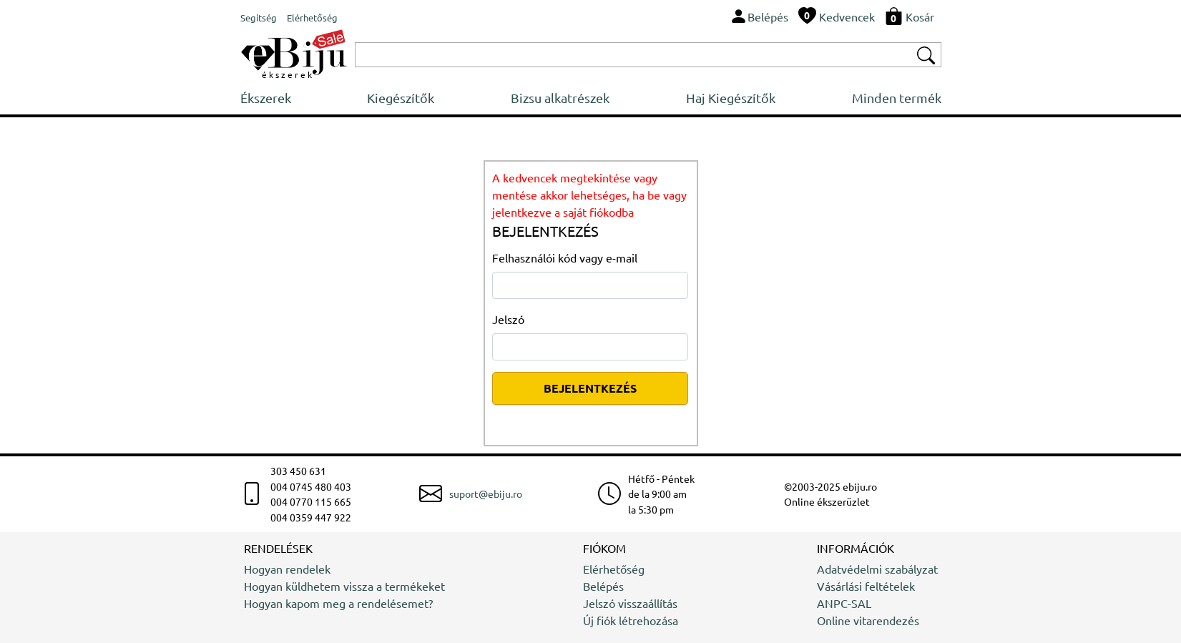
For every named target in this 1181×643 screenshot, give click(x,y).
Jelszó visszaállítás (630, 603)
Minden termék (896, 97)
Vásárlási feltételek (866, 586)
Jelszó (508, 319)
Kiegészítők (400, 97)
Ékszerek (265, 97)
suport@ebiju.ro (485, 493)
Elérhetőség (614, 568)
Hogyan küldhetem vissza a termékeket (344, 586)
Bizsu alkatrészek (560, 97)
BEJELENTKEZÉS (590, 388)
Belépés (603, 586)
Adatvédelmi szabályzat (877, 568)
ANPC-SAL (844, 603)
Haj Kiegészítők (730, 97)
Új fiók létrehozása (630, 620)
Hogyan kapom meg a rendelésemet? (338, 603)
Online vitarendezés (868, 620)
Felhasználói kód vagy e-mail (564, 257)
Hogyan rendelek (287, 568)
